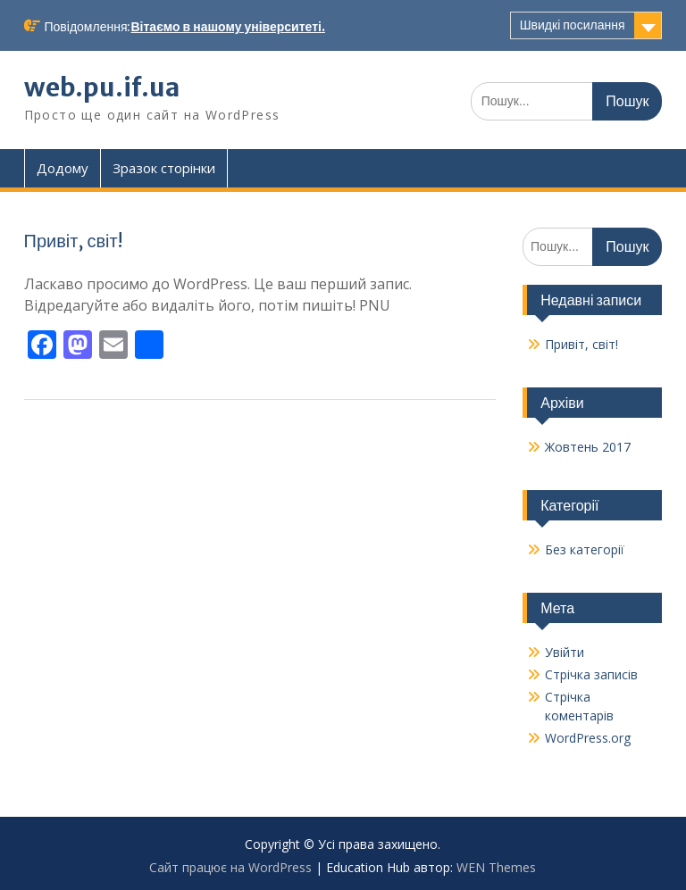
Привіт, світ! (73, 240)
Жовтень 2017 (588, 446)
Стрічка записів (591, 674)
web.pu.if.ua (102, 87)
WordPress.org (588, 737)
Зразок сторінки (164, 168)
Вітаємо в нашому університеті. (228, 27)
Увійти (564, 652)
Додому (62, 168)
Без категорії (584, 549)
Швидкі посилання (572, 25)
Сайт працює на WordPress (230, 867)
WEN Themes (496, 867)
